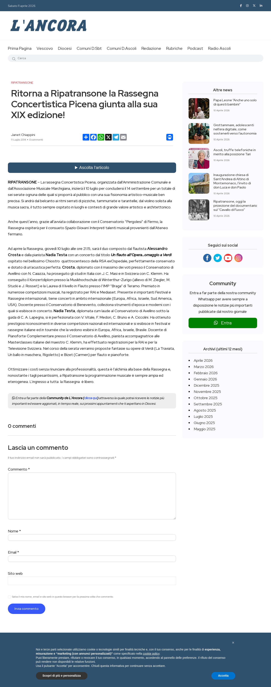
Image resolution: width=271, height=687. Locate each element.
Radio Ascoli (219, 48)
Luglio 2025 (203, 416)
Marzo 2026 (204, 366)
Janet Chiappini (23, 135)
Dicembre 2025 (206, 385)
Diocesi (65, 48)
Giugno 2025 (204, 422)
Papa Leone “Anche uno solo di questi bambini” (235, 102)
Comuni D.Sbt (89, 48)
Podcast (195, 48)
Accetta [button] (223, 675)
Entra (223, 323)
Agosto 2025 (205, 410)
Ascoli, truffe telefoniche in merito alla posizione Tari (234, 152)
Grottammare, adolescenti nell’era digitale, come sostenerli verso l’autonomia (234, 129)
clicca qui (90, 398)
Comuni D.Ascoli (121, 48)
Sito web (15, 573)
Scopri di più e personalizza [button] (62, 675)
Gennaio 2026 (205, 379)
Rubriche (174, 48)
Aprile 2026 (203, 360)
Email (13, 552)
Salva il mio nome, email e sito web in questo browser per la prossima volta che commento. (63, 596)
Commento (19, 469)
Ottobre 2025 (205, 397)
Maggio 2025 (204, 429)
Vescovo (45, 48)
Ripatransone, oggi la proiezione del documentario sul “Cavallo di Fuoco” (235, 205)
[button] (233, 642)
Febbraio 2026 (206, 372)
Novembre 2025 (207, 391)
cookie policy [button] (151, 653)
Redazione (151, 48)
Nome (14, 531)
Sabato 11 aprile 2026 (22, 6)
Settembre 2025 (208, 404)
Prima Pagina (20, 48)
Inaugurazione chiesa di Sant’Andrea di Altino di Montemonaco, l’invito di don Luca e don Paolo (232, 181)
